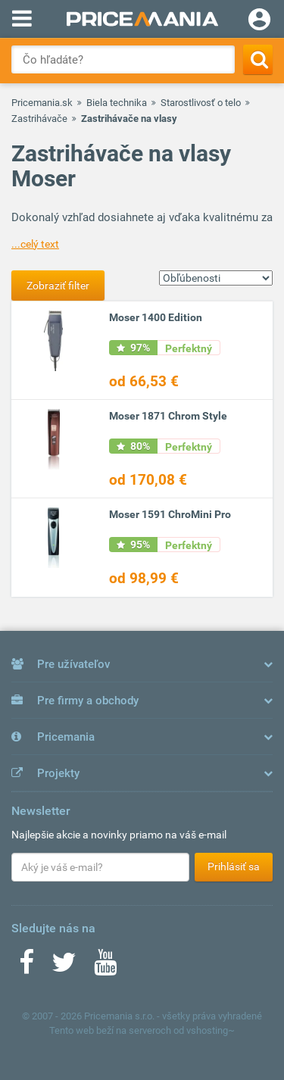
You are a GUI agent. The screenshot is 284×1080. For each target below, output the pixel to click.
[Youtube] (105, 967)
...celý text (35, 244)
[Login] (259, 21)
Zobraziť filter (58, 285)
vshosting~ (210, 1030)
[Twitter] (64, 967)
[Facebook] (26, 967)
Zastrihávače (39, 118)
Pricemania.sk (42, 102)
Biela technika (116, 102)
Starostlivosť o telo (201, 102)
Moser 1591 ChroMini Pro (170, 514)
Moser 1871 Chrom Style (168, 416)
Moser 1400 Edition (155, 317)
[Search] (258, 59)
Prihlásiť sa (234, 866)
